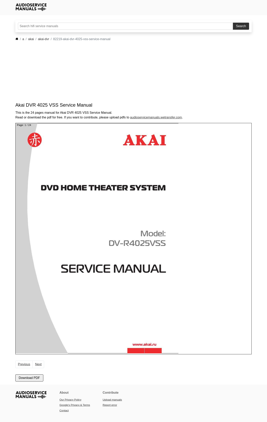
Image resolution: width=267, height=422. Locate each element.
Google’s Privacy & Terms (74, 405)
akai (31, 39)
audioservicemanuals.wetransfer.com (156, 117)
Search (241, 26)
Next (38, 364)
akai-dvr (43, 39)
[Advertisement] (127, 71)
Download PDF (29, 378)
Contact (64, 410)
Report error (110, 405)
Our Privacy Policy (70, 399)
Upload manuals (112, 399)
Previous (24, 364)
